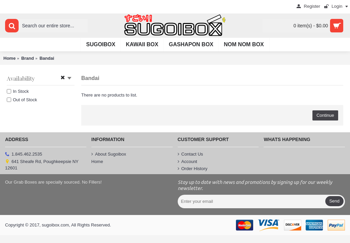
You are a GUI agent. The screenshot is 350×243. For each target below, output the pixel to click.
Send (334, 201)
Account (187, 161)
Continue (325, 115)
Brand (27, 58)
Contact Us (190, 154)
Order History (192, 168)
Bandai (47, 58)
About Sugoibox (108, 154)
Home (9, 58)
